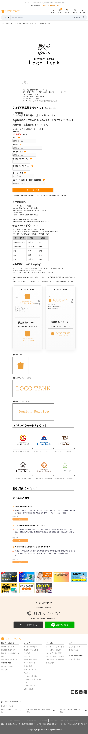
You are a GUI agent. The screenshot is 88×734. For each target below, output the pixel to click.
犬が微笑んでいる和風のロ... (43, 478)
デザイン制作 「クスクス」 (11, 710)
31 (31, 476)
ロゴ (20, 540)
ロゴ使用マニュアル (31, 650)
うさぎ (33, 101)
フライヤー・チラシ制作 (55, 659)
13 (41, 128)
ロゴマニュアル (19, 152)
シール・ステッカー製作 (55, 647)
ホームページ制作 (30, 659)
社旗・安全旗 (28, 689)
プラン (16, 138)
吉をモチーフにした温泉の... (64, 478)
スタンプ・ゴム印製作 (54, 653)
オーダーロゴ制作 (30, 647)
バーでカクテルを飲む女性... (64, 451)
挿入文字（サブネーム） (22, 159)
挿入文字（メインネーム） (22, 166)
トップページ (5, 23)
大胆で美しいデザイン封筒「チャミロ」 (40, 710)
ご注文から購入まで (8, 650)
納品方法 (16, 145)
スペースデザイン (30, 669)
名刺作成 (27, 653)
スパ (56, 101)
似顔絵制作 (50, 663)
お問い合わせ (73, 650)
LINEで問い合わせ (59, 625)
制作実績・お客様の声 (9, 659)
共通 (20, 519)
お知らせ (4, 670)
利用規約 (43, 720)
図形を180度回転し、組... (21, 451)
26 (52, 448)
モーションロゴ (19, 173)
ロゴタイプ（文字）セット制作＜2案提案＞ (28, 180)
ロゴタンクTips (7, 666)
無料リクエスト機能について (10, 654)
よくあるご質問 (74, 647)
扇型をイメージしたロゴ (42, 451)
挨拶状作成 (28, 666)
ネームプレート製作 (53, 650)
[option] (44, 53)
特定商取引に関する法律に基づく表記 (64, 720)
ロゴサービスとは (7, 647)
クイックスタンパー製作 (55, 656)
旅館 (48, 101)
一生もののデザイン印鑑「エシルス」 (73, 710)
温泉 (52, 101)
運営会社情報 (15, 720)
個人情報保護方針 (30, 720)
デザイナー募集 (74, 659)
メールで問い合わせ (28, 625)
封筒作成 (27, 656)
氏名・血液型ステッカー (34, 681)
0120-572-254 (44, 613)
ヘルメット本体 (31, 676)
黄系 (41, 101)
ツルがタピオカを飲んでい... (22, 478)
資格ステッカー (31, 685)
